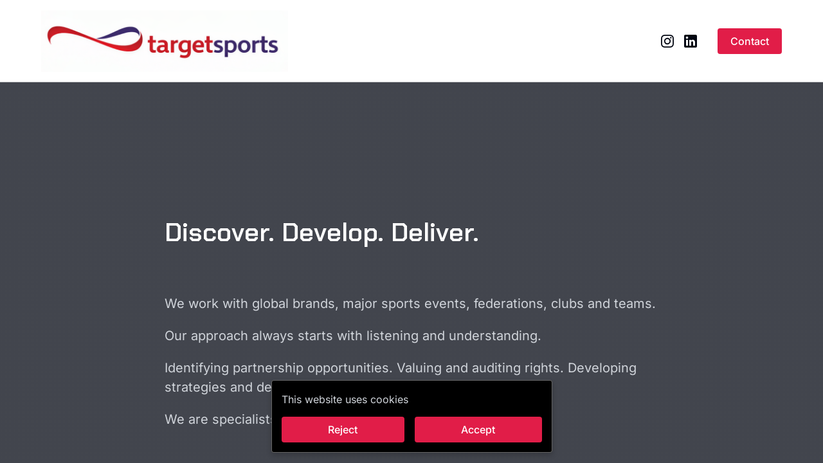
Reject (342, 429)
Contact (749, 41)
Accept (478, 429)
